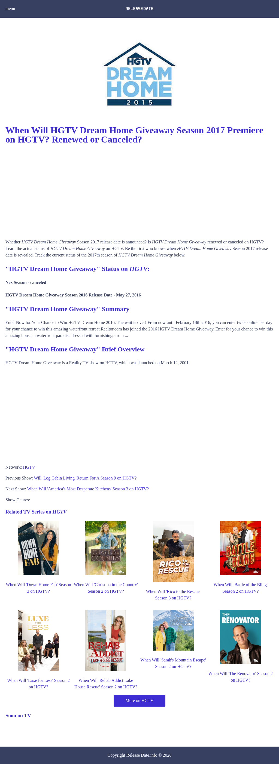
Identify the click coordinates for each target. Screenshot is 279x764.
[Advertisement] (139, 190)
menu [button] (10, 8)
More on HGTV (139, 700)
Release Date (137, 755)
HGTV (29, 467)
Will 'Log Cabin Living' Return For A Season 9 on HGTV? (85, 478)
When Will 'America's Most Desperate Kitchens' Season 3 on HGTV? (88, 489)
